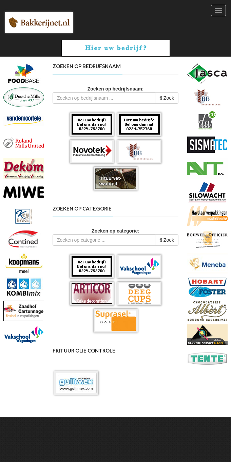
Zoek (166, 98)
